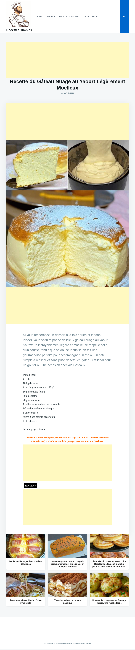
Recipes (51, 16)
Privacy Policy (91, 16)
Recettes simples (19, 30)
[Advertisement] (67, 60)
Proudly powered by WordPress (55, 643)
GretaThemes (86, 643)
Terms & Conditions (69, 16)
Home (40, 16)
